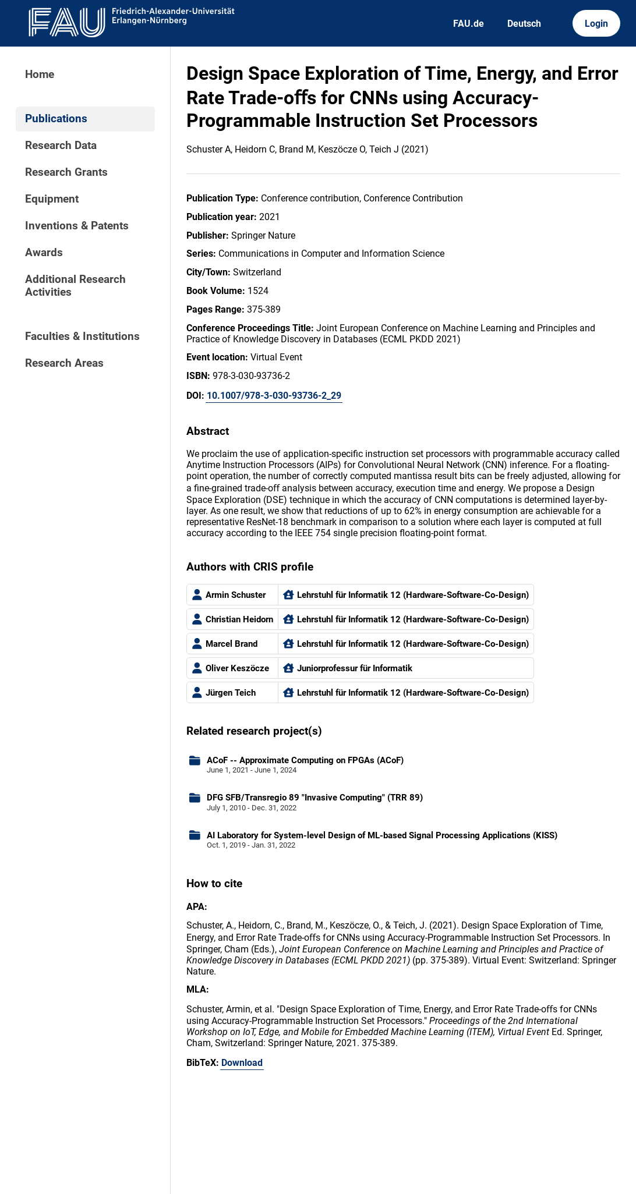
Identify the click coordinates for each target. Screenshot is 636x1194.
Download (242, 1062)
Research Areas (64, 363)
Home (39, 74)
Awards (44, 252)
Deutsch (524, 23)
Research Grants (66, 172)
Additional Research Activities (75, 286)
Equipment (52, 199)
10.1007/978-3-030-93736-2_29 (274, 395)
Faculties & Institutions (82, 336)
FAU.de (468, 23)
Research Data (61, 145)
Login (596, 23)
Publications (56, 118)
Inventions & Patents (77, 225)
